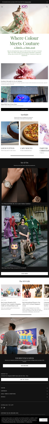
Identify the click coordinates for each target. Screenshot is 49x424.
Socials (24, 397)
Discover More (28, 1)
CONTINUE (45, 419)
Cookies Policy (29, 421)
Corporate (24, 391)
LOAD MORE (24, 109)
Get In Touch (24, 379)
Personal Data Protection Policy (9, 421)
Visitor (24, 388)
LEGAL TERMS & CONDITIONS (24, 394)
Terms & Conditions (20, 421)
